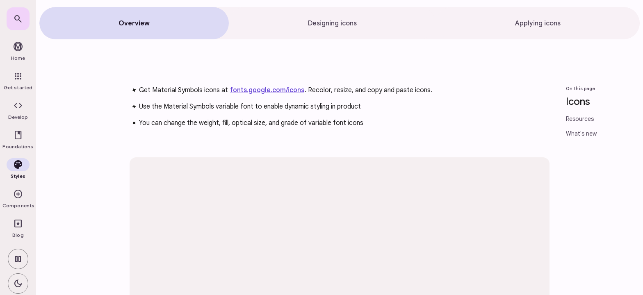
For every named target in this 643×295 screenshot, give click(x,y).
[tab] (134, 23)
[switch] (18, 259)
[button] (18, 110)
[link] (18, 18)
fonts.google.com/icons (267, 90)
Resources (580, 119)
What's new (581, 133)
